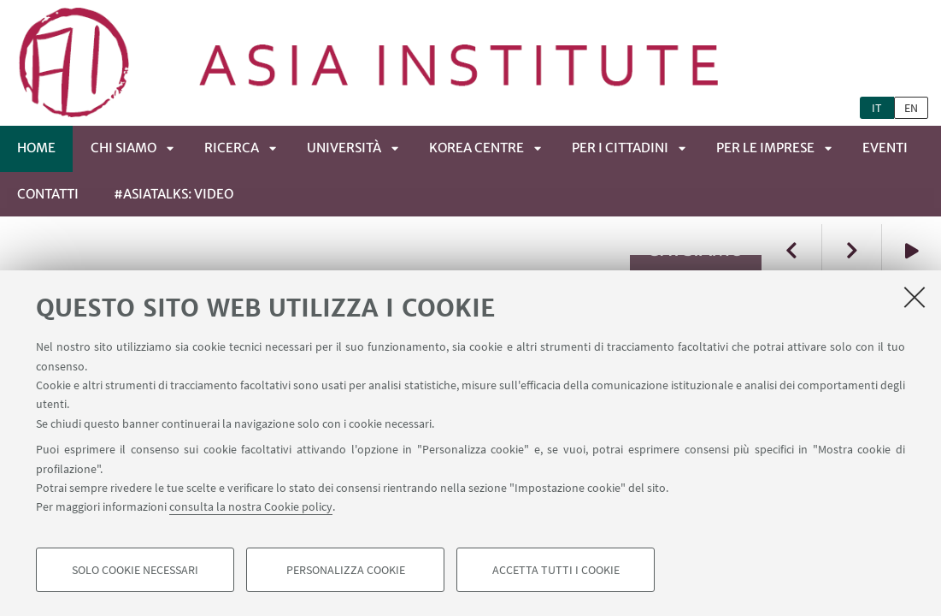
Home (36, 147)
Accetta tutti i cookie (556, 570)
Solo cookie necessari (135, 570)
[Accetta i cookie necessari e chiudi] (914, 297)
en (911, 108)
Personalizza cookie (345, 570)
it (877, 108)
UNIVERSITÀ (344, 147)
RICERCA (231, 147)
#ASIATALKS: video (173, 194)
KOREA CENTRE (476, 147)
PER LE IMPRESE (765, 147)
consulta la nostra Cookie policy (250, 506)
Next (851, 249)
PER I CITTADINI (620, 147)
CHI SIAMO (123, 147)
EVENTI (885, 147)
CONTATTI (48, 194)
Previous (791, 249)
